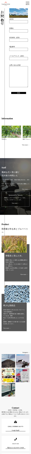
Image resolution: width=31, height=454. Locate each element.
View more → (26, 189)
